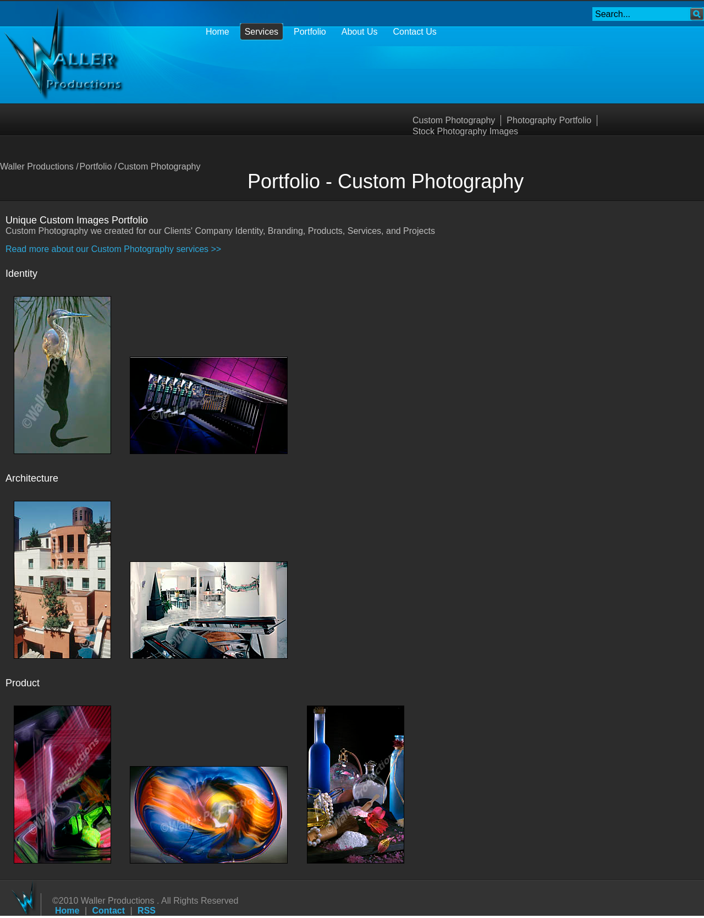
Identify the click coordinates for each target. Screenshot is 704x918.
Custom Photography (454, 120)
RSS (147, 910)
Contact (108, 910)
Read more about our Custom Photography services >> (113, 249)
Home (67, 910)
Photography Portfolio (549, 120)
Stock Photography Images (465, 131)
